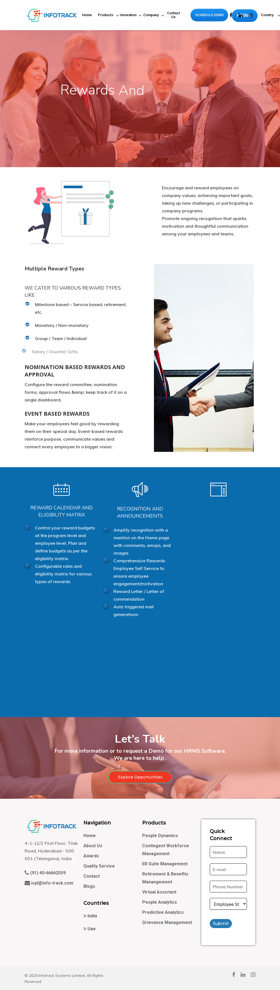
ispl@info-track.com (51, 883)
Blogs (89, 886)
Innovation (128, 15)
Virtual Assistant (159, 892)
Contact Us (173, 15)
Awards (91, 855)
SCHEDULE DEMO (209, 15)
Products (106, 15)
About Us (92, 845)
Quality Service (99, 866)
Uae (91, 928)
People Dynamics (160, 835)
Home (87, 15)
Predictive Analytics (163, 912)
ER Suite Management (165, 863)
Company (151, 15)
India (91, 915)
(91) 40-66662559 (47, 872)
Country (267, 15)
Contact (91, 876)
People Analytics (159, 902)
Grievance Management (167, 922)
